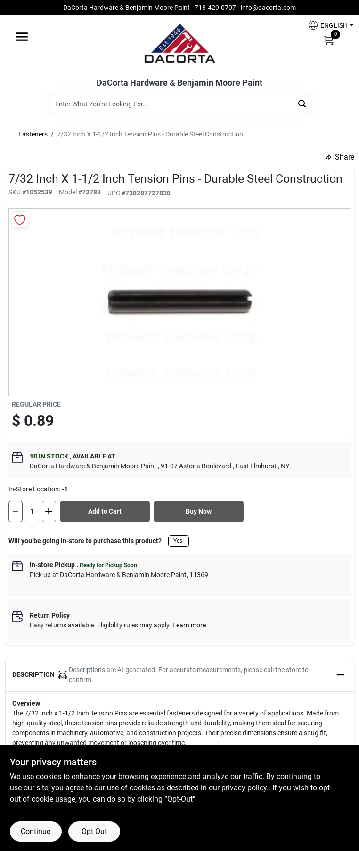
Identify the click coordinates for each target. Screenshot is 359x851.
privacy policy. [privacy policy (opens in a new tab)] (245, 787)
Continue (35, 831)
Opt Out (94, 831)
